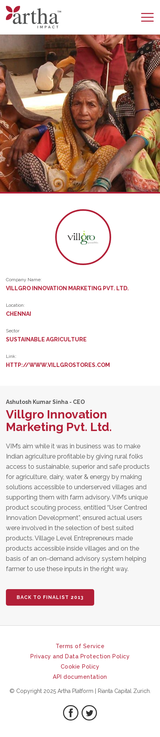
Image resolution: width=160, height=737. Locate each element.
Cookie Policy (80, 666)
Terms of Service (80, 646)
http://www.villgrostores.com (58, 365)
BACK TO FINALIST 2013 (50, 597)
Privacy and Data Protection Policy (80, 656)
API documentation (80, 677)
